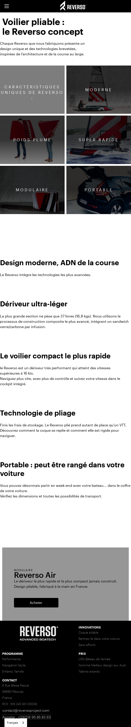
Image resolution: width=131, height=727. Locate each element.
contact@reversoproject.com (25, 710)
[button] (6, 6)
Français (12, 722)
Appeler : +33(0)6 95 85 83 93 (26, 717)
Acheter (36, 603)
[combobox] (15, 722)
